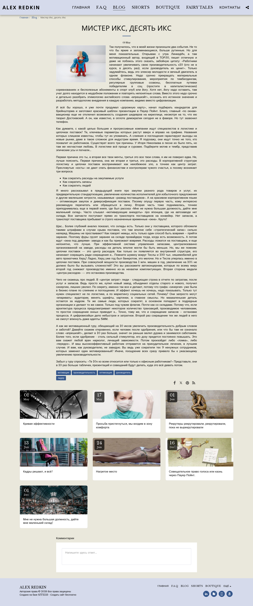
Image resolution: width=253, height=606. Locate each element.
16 (172, 444)
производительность (84, 372)
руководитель (123, 372)
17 (99, 396)
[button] (247, 7)
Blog (34, 17)
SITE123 (43, 594)
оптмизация (105, 372)
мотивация (63, 372)
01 (26, 396)
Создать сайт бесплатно (63, 594)
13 (26, 444)
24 (99, 444)
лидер (61, 378)
